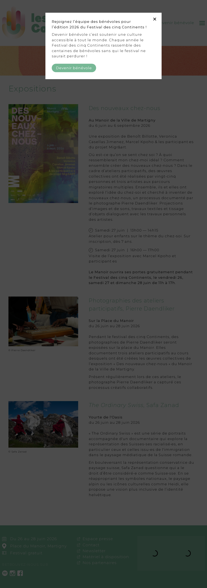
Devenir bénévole (74, 68)
